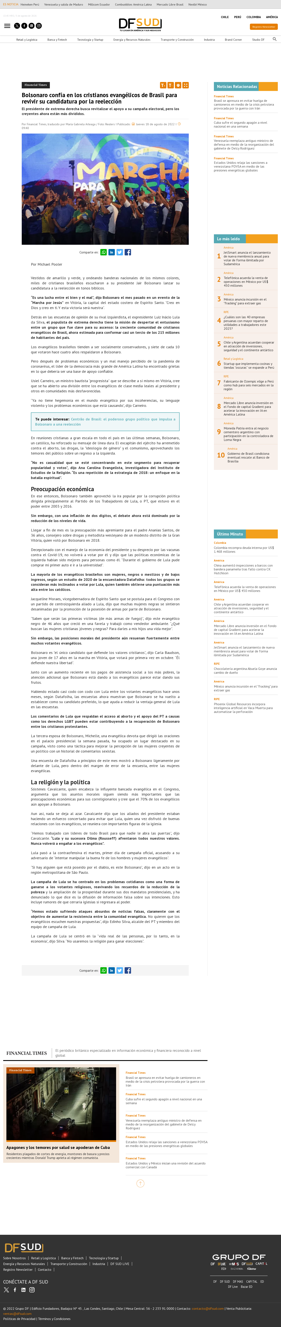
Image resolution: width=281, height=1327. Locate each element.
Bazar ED (246, 1287)
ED (262, 1282)
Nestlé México (198, 4)
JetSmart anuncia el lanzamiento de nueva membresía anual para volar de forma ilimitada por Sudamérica (247, 258)
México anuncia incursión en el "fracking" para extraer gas (245, 301)
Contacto (44, 1269)
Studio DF (258, 40)
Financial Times (224, 96)
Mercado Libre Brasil (170, 4)
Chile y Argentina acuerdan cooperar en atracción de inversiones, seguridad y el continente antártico (249, 346)
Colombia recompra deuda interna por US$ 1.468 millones (244, 549)
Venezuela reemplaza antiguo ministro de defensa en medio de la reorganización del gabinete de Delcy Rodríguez (164, 1124)
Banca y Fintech (57, 40)
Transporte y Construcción (177, 40)
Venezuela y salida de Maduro (63, 4)
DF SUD (225, 1282)
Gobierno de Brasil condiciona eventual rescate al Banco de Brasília (248, 457)
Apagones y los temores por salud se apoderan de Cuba (58, 1147)
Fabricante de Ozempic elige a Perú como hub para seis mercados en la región (249, 385)
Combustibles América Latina (133, 4)
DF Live (233, 1287)
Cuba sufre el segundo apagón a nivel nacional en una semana (164, 1101)
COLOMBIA (253, 17)
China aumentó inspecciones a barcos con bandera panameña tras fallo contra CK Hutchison (243, 569)
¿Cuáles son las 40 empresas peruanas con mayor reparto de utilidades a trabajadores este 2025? (246, 322)
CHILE (225, 17)
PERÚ (237, 17)
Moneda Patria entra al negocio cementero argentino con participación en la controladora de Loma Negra (248, 434)
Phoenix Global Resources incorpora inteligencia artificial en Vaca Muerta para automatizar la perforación (243, 708)
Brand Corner (233, 40)
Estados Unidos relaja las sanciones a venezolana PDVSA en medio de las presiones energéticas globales (166, 1144)
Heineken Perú (30, 4)
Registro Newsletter (263, 26)
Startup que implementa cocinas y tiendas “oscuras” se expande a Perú (249, 365)
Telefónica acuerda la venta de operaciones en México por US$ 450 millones (246, 281)
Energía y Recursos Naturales (132, 40)
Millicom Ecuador (99, 4)
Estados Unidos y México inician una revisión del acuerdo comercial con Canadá (166, 1165)
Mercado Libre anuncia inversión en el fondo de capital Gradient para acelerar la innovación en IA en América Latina (248, 408)
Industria (209, 40)
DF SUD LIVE (119, 1264)
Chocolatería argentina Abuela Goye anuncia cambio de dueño (245, 670)
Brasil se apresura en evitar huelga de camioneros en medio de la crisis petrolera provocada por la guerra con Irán (165, 1081)
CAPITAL (251, 1282)
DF (215, 1282)
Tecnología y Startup (90, 40)
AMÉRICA (272, 17)
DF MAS (238, 1282)
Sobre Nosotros (14, 1258)
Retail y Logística (26, 40)
